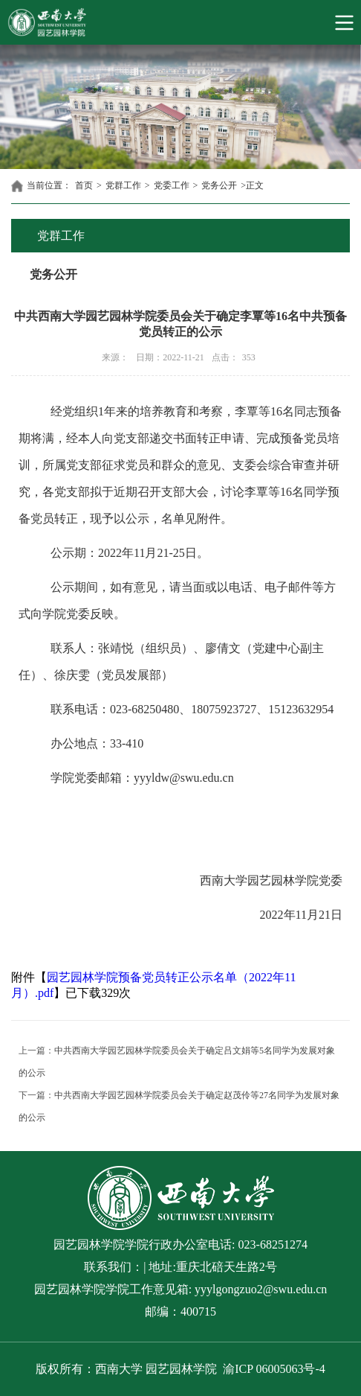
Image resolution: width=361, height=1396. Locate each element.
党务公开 (219, 185)
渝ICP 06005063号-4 (274, 1368)
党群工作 (123, 185)
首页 (84, 185)
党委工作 (171, 185)
